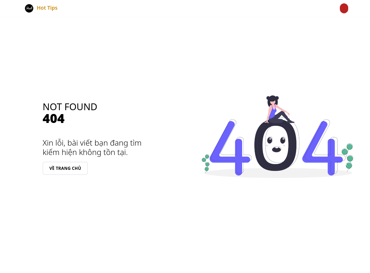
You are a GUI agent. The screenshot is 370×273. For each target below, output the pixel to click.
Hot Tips (40, 8)
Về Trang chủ (65, 168)
